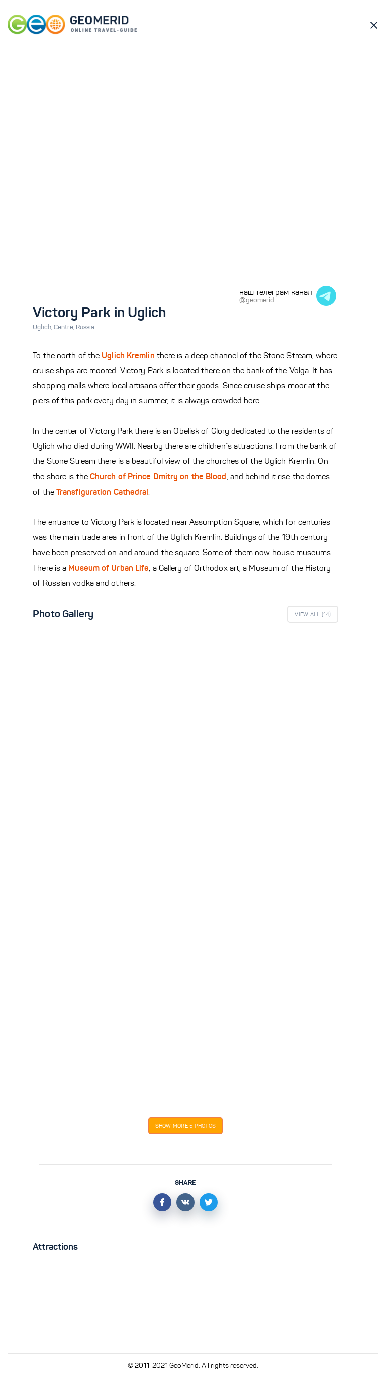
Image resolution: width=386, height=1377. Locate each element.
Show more (185, 1125)
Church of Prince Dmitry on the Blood (158, 476)
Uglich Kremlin (128, 355)
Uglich (43, 327)
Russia (85, 327)
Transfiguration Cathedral (102, 492)
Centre (65, 327)
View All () (313, 614)
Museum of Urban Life (108, 568)
